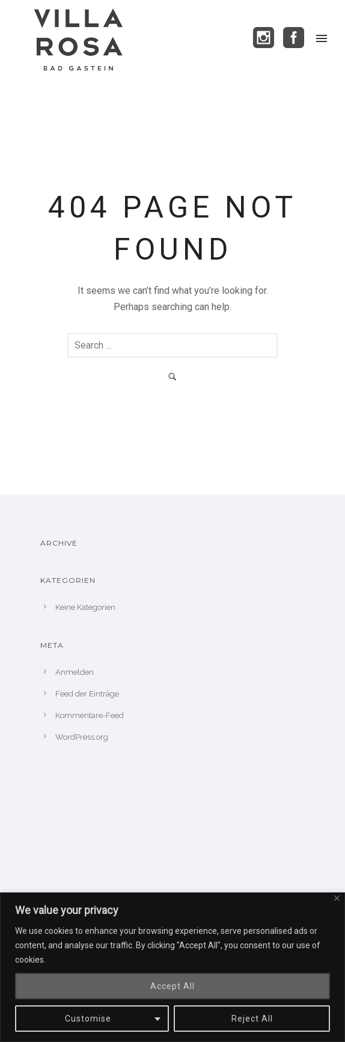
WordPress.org (81, 737)
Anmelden (74, 672)
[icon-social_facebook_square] (294, 38)
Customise (88, 1018)
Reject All (252, 1018)
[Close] (337, 898)
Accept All (172, 986)
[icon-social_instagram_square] (267, 38)
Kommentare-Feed (89, 715)
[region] (172, 967)
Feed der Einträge (87, 693)
